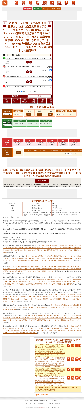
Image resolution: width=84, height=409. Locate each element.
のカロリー (37, 9)
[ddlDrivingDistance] (19, 114)
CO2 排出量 (28, 9)
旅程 (58, 9)
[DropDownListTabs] (27, 55)
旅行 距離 (51, 101)
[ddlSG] (7, 125)
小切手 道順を (33, 101)
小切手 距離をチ (24, 101)
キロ (35, 91)
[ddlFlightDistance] (61, 114)
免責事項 (35, 400)
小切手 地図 (42, 101)
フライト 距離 (6, 101)
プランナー (46, 9)
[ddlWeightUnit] (10, 123)
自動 (23, 91)
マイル (29, 91)
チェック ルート (15, 101)
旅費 (53, 9)
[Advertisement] (42, 15)
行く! (28, 114)
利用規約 (42, 400)
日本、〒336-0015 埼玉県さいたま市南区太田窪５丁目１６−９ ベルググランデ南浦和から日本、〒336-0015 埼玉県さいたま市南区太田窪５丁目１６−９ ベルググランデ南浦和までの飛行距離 (42, 307)
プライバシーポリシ (52, 400)
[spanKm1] (69, 154)
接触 (29, 400)
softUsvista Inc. (43, 407)
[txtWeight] (5, 123)
